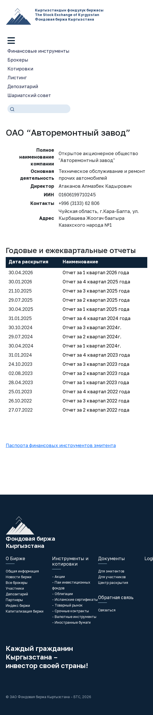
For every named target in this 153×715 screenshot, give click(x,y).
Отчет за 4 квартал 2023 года (96, 355)
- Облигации (62, 594)
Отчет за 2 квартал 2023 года (96, 373)
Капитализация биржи (24, 611)
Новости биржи (18, 577)
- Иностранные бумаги (71, 622)
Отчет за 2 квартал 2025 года (96, 300)
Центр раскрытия (113, 582)
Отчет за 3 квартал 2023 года (96, 364)
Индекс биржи (18, 605)
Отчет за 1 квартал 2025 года (96, 309)
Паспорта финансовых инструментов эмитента (61, 445)
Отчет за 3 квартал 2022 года (96, 401)
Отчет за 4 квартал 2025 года (96, 282)
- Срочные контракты (70, 611)
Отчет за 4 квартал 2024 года (96, 318)
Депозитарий (22, 86)
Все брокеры (16, 582)
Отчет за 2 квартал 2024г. (92, 336)
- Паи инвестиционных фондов (71, 585)
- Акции (58, 576)
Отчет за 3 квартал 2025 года (96, 291)
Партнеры (14, 600)
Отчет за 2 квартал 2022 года (96, 410)
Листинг (17, 77)
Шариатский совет (29, 95)
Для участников (112, 577)
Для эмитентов (111, 571)
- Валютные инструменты (74, 617)
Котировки (20, 69)
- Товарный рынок (67, 605)
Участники (15, 588)
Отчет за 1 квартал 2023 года (96, 382)
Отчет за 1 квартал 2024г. (92, 346)
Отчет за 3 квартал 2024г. (92, 327)
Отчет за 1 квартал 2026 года (96, 272)
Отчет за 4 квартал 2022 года (96, 391)
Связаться (107, 610)
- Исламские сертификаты (75, 599)
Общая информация (22, 571)
